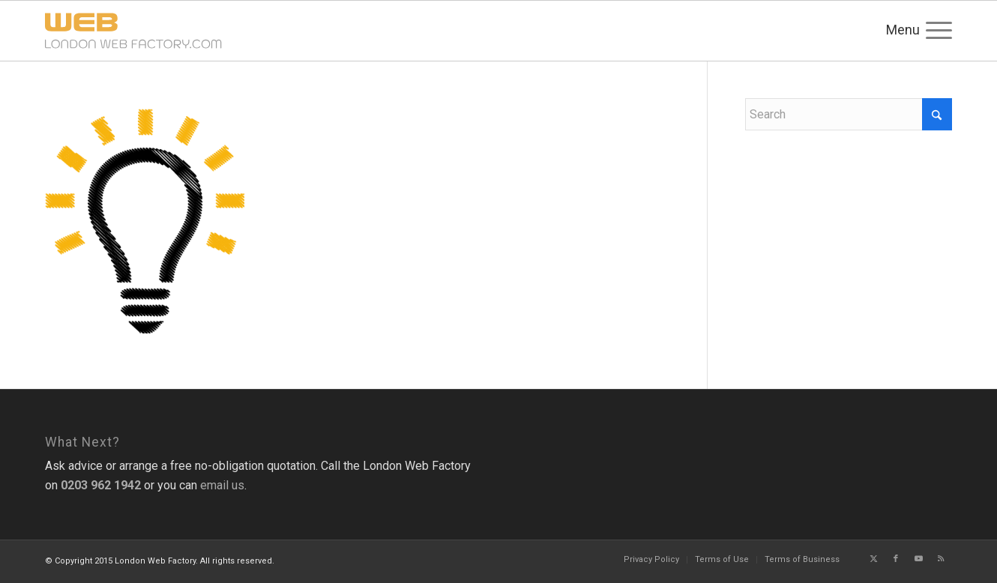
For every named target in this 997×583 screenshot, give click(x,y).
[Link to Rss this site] (941, 559)
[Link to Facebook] (896, 559)
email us (222, 485)
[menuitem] (934, 31)
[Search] (848, 114)
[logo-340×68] (195, 31)
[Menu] (934, 31)
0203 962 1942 (101, 485)
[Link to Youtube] (918, 559)
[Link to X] (873, 559)
